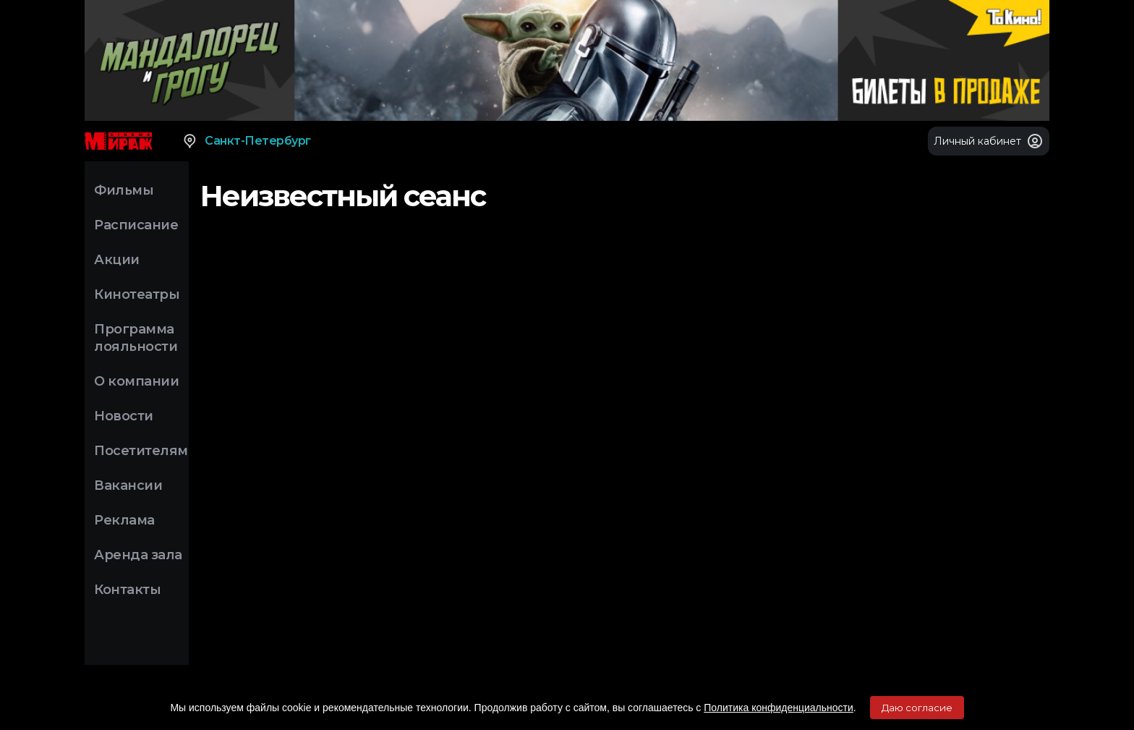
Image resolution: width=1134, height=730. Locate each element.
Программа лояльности (135, 338)
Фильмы (123, 190)
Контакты (127, 590)
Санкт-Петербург (246, 141)
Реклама (124, 520)
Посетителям (141, 451)
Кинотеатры (136, 294)
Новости (123, 416)
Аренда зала (138, 555)
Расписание (136, 225)
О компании (136, 381)
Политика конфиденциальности (778, 707)
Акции (117, 260)
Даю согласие (917, 707)
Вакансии (128, 485)
